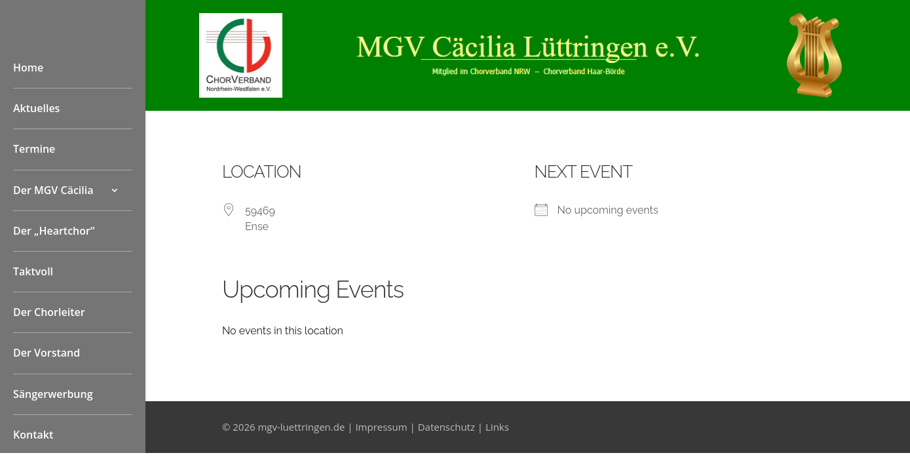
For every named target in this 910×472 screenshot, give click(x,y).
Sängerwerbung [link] (53, 394)
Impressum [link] (381, 426)
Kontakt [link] (33, 434)
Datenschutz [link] (446, 426)
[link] (240, 93)
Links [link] (497, 426)
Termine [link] (34, 149)
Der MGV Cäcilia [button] (53, 190)
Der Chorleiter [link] (49, 312)
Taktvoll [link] (33, 271)
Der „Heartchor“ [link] (53, 231)
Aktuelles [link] (36, 108)
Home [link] (28, 67)
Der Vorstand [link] (46, 352)
